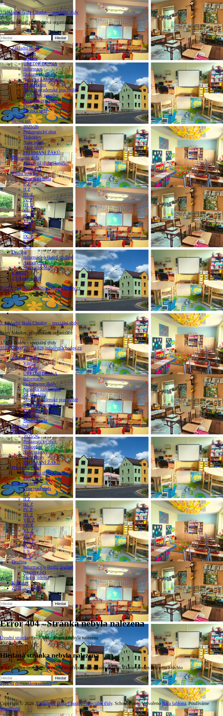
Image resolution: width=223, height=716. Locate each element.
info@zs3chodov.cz (62, 288)
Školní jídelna (36, 267)
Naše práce (33, 142)
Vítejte (29, 53)
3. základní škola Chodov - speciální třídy (73, 703)
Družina (19, 252)
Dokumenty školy (39, 74)
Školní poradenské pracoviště (50, 89)
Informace (32, 69)
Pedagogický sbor (39, 131)
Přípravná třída (25, 157)
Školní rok (21, 121)
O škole (30, 58)
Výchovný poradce (40, 95)
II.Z (26, 189)
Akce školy (33, 147)
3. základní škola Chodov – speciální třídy (39, 12)
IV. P (28, 225)
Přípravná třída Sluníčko (46, 163)
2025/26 (30, 126)
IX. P (28, 236)
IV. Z (28, 199)
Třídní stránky (25, 173)
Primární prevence (40, 100)
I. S (26, 241)
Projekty (31, 105)
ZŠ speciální (34, 84)
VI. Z (28, 220)
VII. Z (29, 210)
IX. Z (28, 215)
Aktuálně (20, 116)
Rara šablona (174, 703)
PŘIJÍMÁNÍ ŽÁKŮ (41, 152)
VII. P (29, 231)
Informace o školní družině (48, 257)
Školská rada (35, 110)
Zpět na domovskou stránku (26, 683)
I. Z (26, 184)
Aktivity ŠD (34, 262)
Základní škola (25, 48)
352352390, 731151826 (22, 288)
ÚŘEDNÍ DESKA (40, 63)
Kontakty (20, 273)
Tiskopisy (32, 137)
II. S (27, 246)
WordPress (10, 708)
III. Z (28, 194)
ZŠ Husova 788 (26, 278)
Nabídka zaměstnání (42, 79)
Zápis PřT (32, 168)
